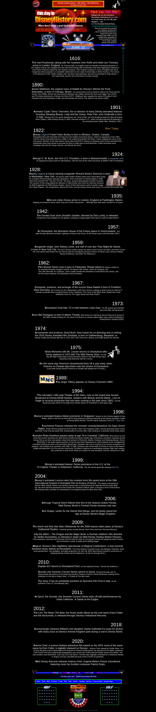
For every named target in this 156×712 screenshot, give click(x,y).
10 (44, 693)
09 (42, 693)
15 (39, 696)
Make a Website (81, 710)
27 (51, 699)
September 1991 (116, 159)
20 (51, 696)
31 (49, 702)
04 (46, 690)
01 (39, 690)
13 (51, 693)
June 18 (115, 467)
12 (49, 693)
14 (53, 693)
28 (53, 699)
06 (51, 690)
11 (46, 693)
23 (42, 699)
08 (39, 693)
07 (53, 690)
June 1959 (114, 17)
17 (44, 696)
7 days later (119, 421)
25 (46, 699)
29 (44, 702)
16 (42, 696)
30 (46, 702)
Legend (45, 134)
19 (49, 696)
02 (42, 690)
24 (44, 699)
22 (39, 699)
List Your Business (93, 710)
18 (46, 696)
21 (53, 696)
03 (44, 690)
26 (49, 699)
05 (49, 690)
